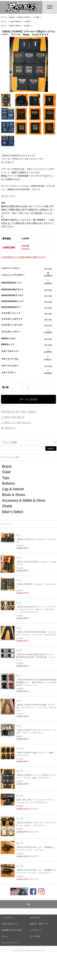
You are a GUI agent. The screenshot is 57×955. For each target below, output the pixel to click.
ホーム (3, 17)
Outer (6, 472)
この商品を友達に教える (12, 417)
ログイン (5, 936)
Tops (6, 478)
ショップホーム (7, 917)
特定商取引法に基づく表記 (12, 930)
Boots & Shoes (13, 495)
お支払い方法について (10, 924)
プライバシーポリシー (10, 943)
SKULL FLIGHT (24, 17)
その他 (36, 17)
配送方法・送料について (39, 924)
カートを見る (35, 936)
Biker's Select (15, 26)
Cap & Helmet (15, 21)
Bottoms (8, 483)
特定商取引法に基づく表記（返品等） (19, 411)
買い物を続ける (8, 428)
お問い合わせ (35, 917)
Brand (12, 17)
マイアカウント (36, 930)
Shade (7, 506)
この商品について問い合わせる (16, 422)
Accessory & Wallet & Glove (23, 500)
